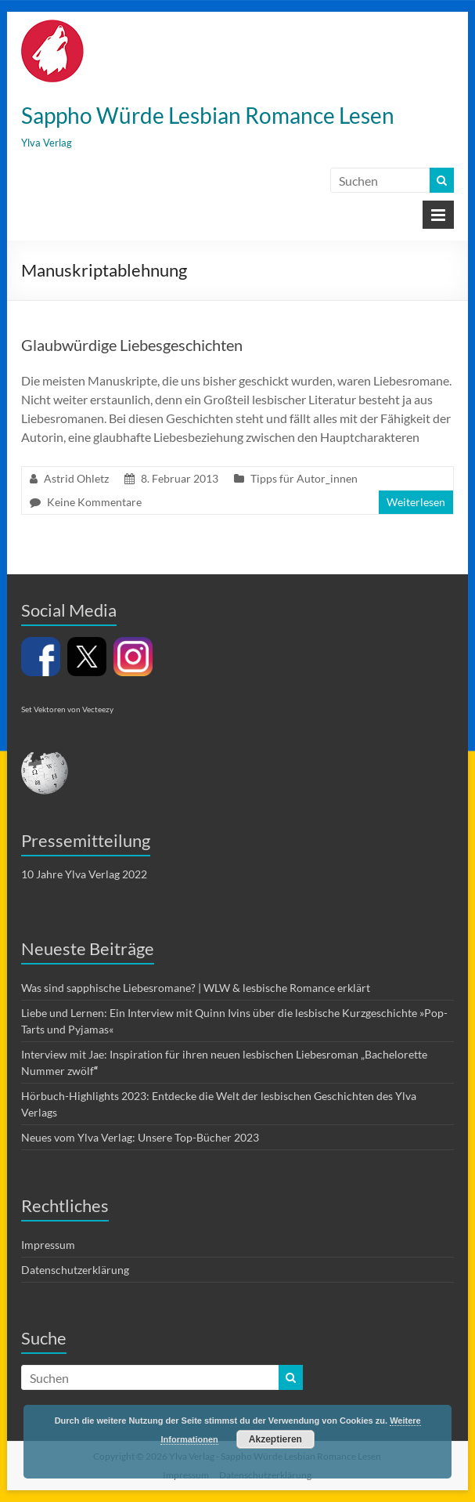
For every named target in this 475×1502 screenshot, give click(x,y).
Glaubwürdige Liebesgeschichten (132, 344)
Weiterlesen (416, 502)
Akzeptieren (275, 1439)
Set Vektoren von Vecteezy (67, 709)
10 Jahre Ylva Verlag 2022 (84, 874)
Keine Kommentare (94, 502)
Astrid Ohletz (76, 478)
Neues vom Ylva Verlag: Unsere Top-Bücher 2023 (140, 1137)
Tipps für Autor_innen (304, 478)
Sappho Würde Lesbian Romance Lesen (207, 115)
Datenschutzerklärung (75, 1269)
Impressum (48, 1244)
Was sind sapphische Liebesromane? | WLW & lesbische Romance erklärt (195, 987)
